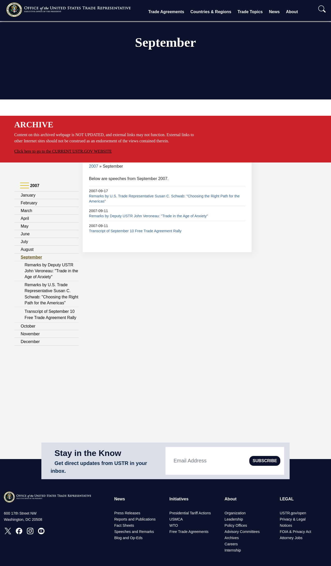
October (28, 326)
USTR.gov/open (293, 513)
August (27, 249)
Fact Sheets (124, 525)
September (31, 257)
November (30, 334)
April (25, 218)
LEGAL (287, 499)
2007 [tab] (29, 185)
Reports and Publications (135, 519)
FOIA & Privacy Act (295, 532)
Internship (232, 550)
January (28, 195)
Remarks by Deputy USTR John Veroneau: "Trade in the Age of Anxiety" (51, 271)
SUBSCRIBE (265, 461)
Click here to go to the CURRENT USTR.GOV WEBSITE (63, 151)
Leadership (233, 519)
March (26, 210)
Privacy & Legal (293, 519)
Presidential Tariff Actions (190, 513)
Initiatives (179, 499)
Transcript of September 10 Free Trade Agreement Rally (135, 231)
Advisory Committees (242, 532)
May (24, 226)
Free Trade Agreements (188, 532)
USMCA (176, 519)
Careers (231, 544)
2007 (93, 166)
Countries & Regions (210, 12)
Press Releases (127, 513)
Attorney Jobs (291, 538)
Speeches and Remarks (134, 532)
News (274, 12)
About (292, 12)
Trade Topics (250, 12)
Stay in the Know (88, 453)
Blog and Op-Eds (128, 538)
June (25, 234)
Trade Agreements (166, 12)
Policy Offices (235, 525)
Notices (286, 525)
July (24, 241)
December (30, 341)
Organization (235, 513)
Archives (231, 538)
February (29, 203)
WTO (173, 525)
